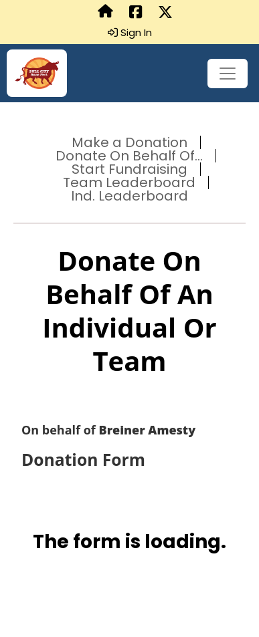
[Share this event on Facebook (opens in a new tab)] (135, 13)
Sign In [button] (130, 32)
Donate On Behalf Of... (129, 155)
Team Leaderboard (129, 182)
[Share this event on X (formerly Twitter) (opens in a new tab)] (165, 13)
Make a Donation (129, 142)
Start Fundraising (129, 169)
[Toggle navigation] (227, 73)
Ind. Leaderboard (129, 195)
